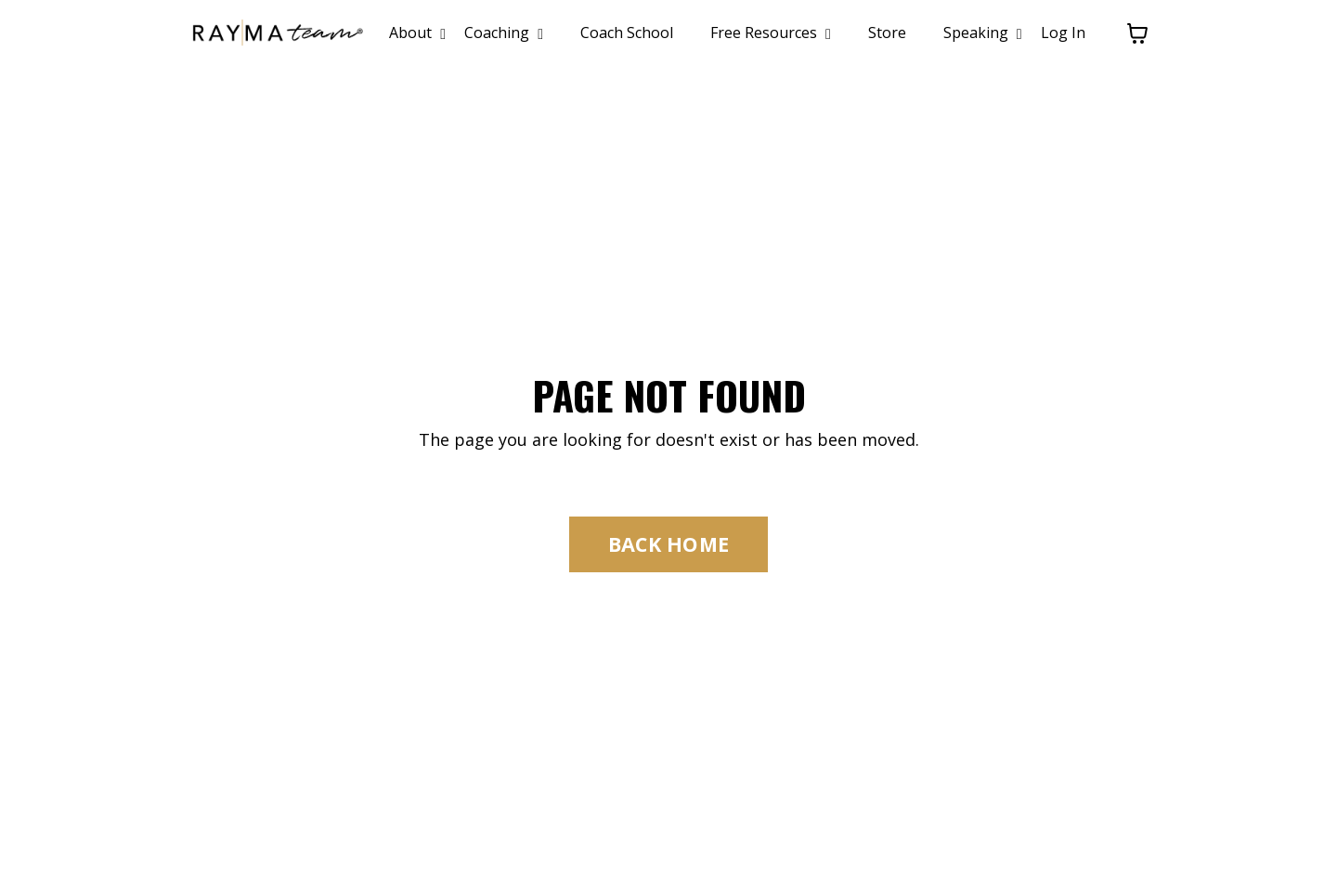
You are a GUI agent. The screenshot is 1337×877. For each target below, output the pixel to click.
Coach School (626, 32)
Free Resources (770, 32)
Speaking (982, 32)
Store (887, 32)
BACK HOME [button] (668, 543)
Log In (1063, 32)
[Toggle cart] (1137, 33)
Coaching (503, 32)
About (417, 32)
